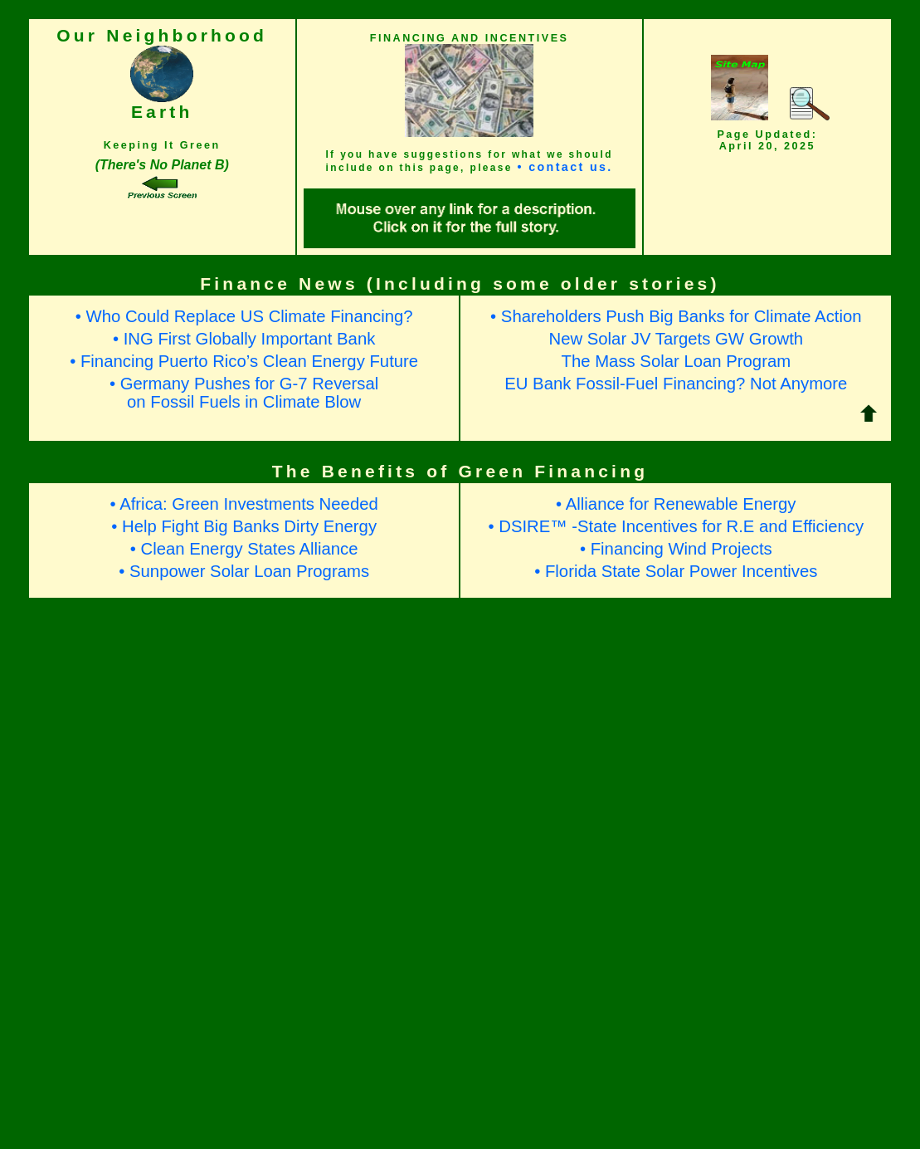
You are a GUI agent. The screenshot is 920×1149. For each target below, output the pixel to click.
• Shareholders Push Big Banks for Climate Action (675, 316)
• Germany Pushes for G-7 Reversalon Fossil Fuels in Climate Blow (244, 392)
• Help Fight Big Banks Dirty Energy (244, 526)
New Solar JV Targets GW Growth (675, 339)
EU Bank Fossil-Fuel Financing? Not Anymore (675, 383)
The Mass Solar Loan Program (676, 361)
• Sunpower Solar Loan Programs (244, 571)
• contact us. (564, 167)
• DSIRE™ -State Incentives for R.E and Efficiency (676, 526)
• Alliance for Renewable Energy (676, 504)
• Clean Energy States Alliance (244, 549)
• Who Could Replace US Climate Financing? (244, 316)
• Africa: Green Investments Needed (244, 504)
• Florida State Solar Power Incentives (675, 571)
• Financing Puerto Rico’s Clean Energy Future (244, 361)
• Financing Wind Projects (676, 549)
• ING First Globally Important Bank (244, 339)
